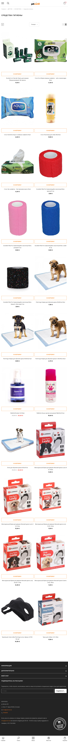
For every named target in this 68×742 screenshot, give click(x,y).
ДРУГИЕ (10, 9)
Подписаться (62, 691)
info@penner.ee (7, 710)
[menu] (2, 3)
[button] (63, 24)
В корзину (17, 74)
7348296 (5, 712)
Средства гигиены (28, 9)
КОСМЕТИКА (17, 9)
